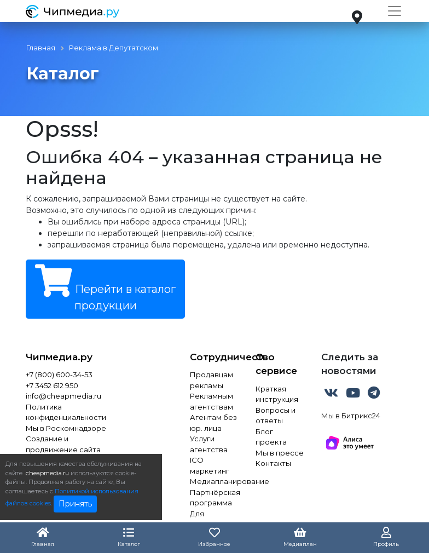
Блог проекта (271, 437)
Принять (75, 504)
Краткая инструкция (277, 394)
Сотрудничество (214, 357)
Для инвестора (210, 519)
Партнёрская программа (214, 498)
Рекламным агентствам (211, 401)
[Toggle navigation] (394, 11)
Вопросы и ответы (275, 415)
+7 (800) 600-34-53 (59, 374)
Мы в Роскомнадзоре (66, 428)
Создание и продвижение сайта (63, 444)
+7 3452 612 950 (52, 385)
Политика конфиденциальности (66, 412)
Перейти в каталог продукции (105, 288)
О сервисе (276, 364)
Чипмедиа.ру (59, 357)
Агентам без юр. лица (213, 423)
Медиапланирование (214, 481)
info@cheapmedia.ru (63, 395)
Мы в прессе (280, 452)
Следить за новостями (349, 364)
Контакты (273, 463)
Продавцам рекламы (211, 380)
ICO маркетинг (209, 465)
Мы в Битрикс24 (350, 415)
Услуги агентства (209, 444)
